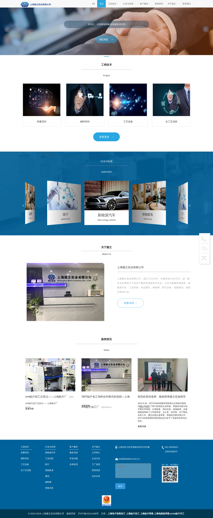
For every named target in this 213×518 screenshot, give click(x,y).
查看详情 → (130, 303)
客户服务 (74, 447)
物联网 (48, 482)
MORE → (106, 39)
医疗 (47, 464)
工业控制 (49, 458)
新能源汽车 (50, 452)
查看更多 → (106, 137)
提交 (120, 486)
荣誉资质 (96, 470)
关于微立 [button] (173, 3)
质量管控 (25, 452)
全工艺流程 (26, 470)
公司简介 (96, 452)
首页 (101, 4)
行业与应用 (50, 447)
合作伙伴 (96, 476)
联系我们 (187, 4)
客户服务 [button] (145, 3)
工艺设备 (25, 464)
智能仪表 (49, 488)
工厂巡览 (96, 464)
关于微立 (96, 447)
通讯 (47, 476)
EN (93, 4)
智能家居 (49, 470)
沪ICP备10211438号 (88, 513)
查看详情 (29, 409)
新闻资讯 (159, 4)
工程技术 (113, 3)
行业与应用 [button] (129, 3)
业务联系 (74, 464)
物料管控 (25, 458)
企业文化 (96, 458)
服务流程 (74, 452)
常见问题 (74, 458)
